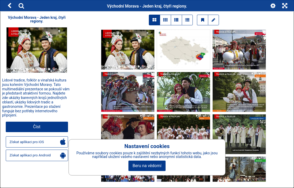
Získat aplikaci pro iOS (38, 142)
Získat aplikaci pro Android (38, 155)
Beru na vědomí (147, 165)
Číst (37, 126)
